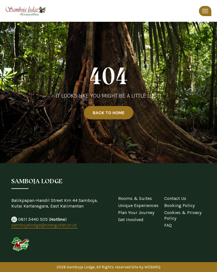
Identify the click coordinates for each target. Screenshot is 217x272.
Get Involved (131, 219)
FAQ (168, 225)
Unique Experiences (138, 205)
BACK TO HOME (109, 112)
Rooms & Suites (135, 198)
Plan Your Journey (136, 212)
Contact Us (175, 198)
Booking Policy (179, 205)
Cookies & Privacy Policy (182, 215)
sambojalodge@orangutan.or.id (44, 225)
